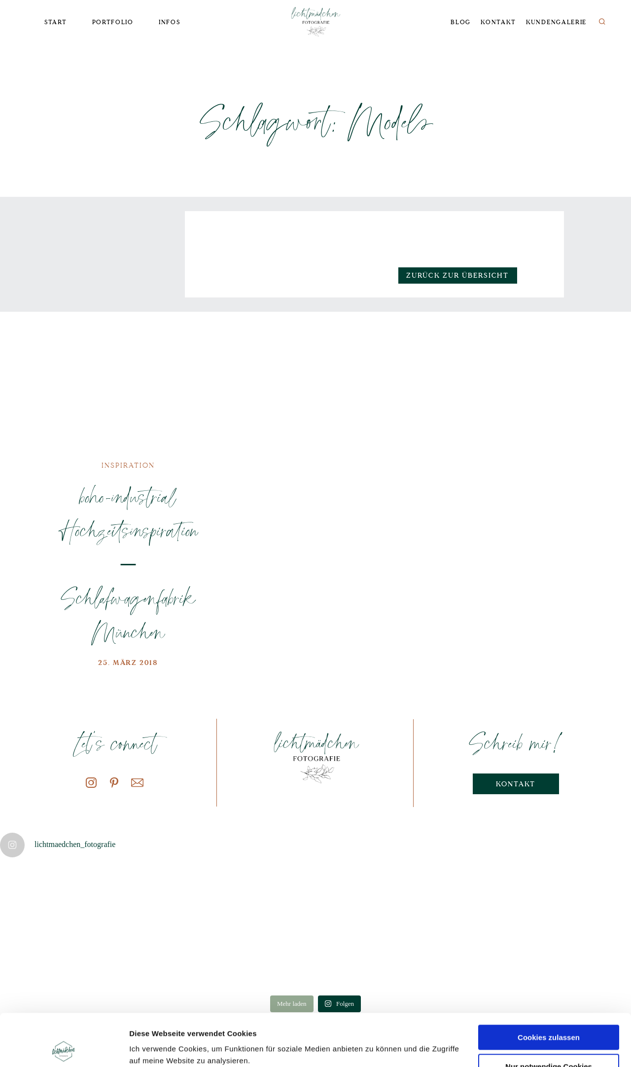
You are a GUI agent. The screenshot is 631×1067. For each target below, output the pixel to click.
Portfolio (113, 22)
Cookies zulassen (549, 985)
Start (55, 22)
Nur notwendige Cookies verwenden (548, 1018)
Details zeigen (154, 1047)
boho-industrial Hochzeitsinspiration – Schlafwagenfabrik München (128, 563)
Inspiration (128, 465)
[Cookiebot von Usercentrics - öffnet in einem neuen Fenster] (64, 1047)
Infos (169, 22)
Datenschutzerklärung (200, 1020)
